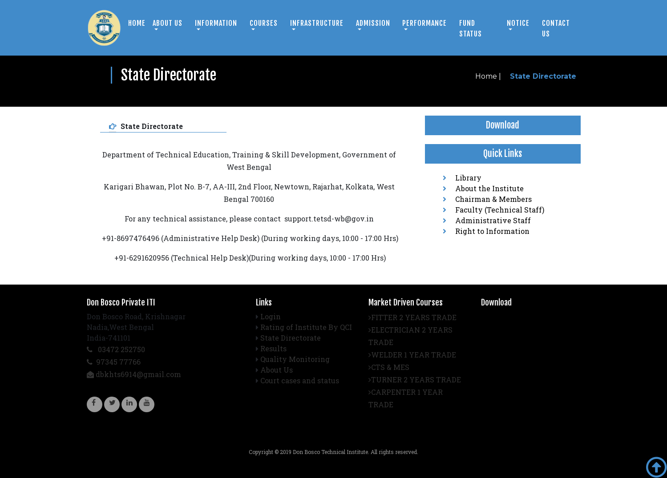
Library (462, 177)
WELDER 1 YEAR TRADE (412, 354)
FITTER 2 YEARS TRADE (412, 317)
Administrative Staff (487, 220)
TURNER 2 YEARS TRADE (414, 379)
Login (270, 316)
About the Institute (483, 188)
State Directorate (290, 337)
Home (137, 23)
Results (273, 348)
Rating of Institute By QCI (306, 327)
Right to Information (486, 231)
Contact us (556, 28)
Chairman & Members (487, 199)
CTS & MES (388, 367)
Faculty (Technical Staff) (493, 209)
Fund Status (470, 28)
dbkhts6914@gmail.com (134, 374)
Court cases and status (299, 380)
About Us (276, 369)
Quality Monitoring (295, 359)
